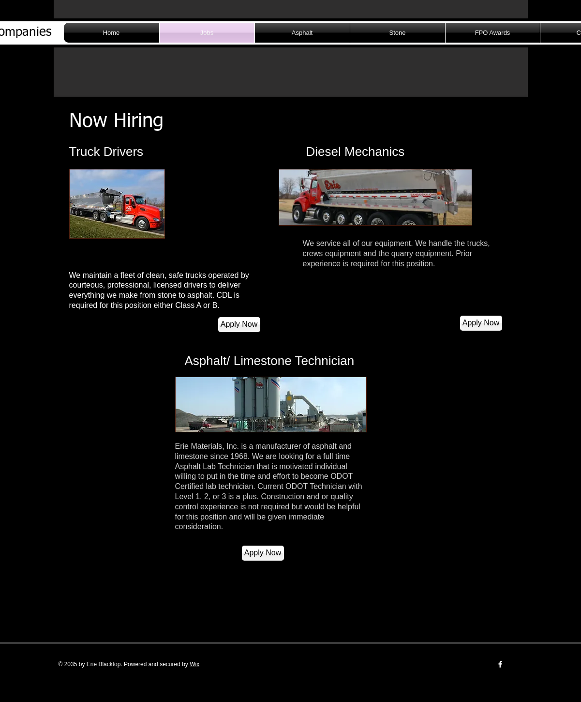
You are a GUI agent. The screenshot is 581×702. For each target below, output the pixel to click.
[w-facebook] (500, 664)
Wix (194, 664)
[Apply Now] (239, 324)
